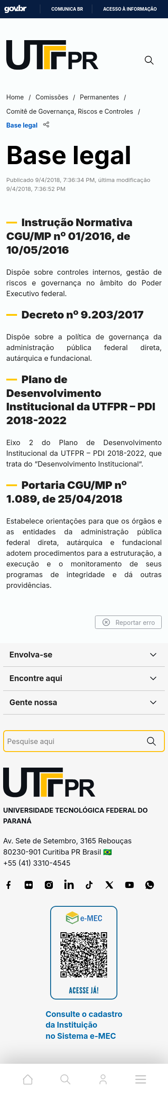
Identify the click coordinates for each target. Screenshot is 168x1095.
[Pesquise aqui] (73, 741)
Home (15, 97)
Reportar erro (128, 622)
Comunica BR (67, 9)
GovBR (15, 9)
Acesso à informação (130, 9)
